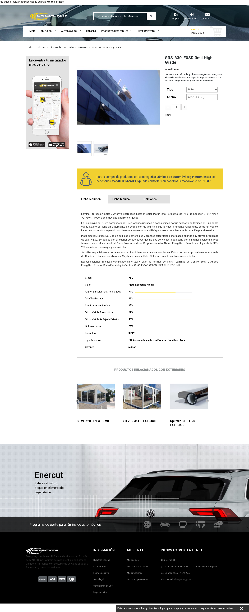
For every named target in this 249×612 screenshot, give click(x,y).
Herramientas (146, 31)
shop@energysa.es (183, 579)
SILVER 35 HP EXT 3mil (139, 421)
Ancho (172, 97)
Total (200, 31)
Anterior (77, 400)
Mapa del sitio (100, 592)
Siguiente (207, 400)
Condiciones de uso (103, 586)
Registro (176, 16)
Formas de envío (101, 573)
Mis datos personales (137, 579)
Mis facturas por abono (138, 566)
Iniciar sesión (191, 16)
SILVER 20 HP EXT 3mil (93, 421)
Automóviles (69, 31)
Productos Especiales (114, 31)
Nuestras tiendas (101, 560)
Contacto (207, 16)
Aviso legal (98, 579)
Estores (91, 31)
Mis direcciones (134, 573)
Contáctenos (99, 566)
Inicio (32, 31)
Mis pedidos (133, 560)
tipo (170, 89)
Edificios (46, 31)
